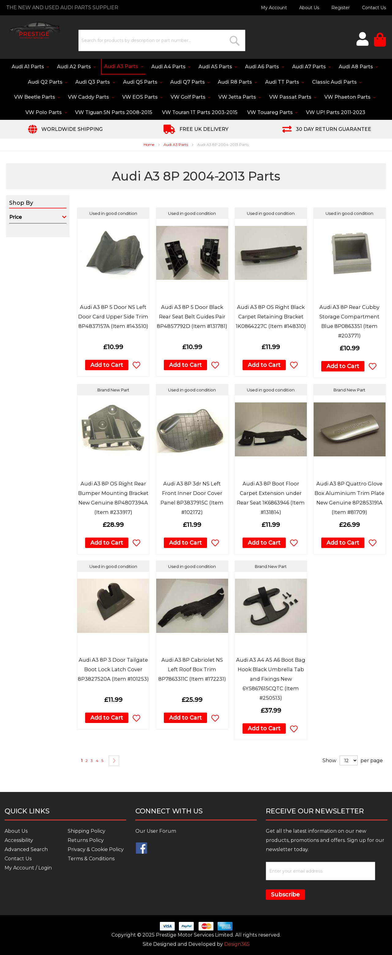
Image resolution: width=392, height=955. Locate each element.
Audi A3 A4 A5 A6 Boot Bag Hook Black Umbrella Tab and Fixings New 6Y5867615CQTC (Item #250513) (271, 680)
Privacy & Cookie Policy (96, 850)
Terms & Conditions (91, 859)
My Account (274, 7)
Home (149, 145)
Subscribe (285, 895)
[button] (136, 366)
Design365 (237, 944)
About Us (309, 7)
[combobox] (157, 40)
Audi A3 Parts (176, 145)
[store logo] (32, 29)
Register (340, 7)
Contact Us (374, 7)
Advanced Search (26, 850)
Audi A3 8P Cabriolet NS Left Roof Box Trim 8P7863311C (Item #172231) (192, 670)
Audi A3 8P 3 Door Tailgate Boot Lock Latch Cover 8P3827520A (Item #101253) (113, 670)
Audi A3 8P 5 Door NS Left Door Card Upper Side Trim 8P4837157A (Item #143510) (113, 317)
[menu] (196, 90)
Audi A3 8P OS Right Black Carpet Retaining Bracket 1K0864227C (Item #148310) (270, 317)
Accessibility (19, 840)
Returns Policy (86, 840)
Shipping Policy (86, 831)
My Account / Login (28, 868)
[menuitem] (38, 67)
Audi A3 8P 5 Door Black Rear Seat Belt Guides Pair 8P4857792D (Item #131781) (192, 317)
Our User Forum (155, 831)
